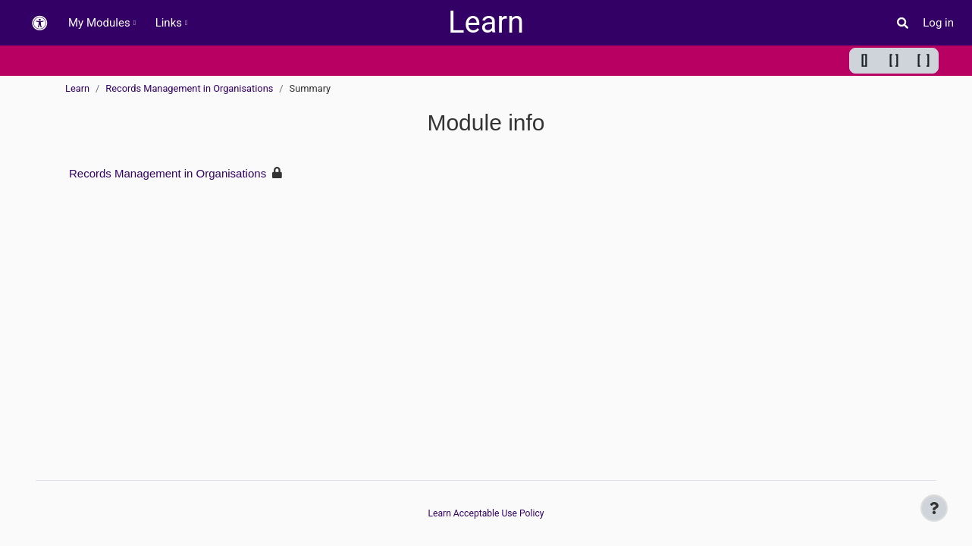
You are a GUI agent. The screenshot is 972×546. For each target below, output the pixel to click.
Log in (938, 23)
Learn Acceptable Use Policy (486, 513)
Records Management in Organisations (189, 88)
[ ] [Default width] (894, 60)
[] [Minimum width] (864, 60)
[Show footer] (934, 508)
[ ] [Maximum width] (923, 60)
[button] (39, 23)
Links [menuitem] (168, 23)
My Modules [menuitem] (99, 23)
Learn (77, 88)
